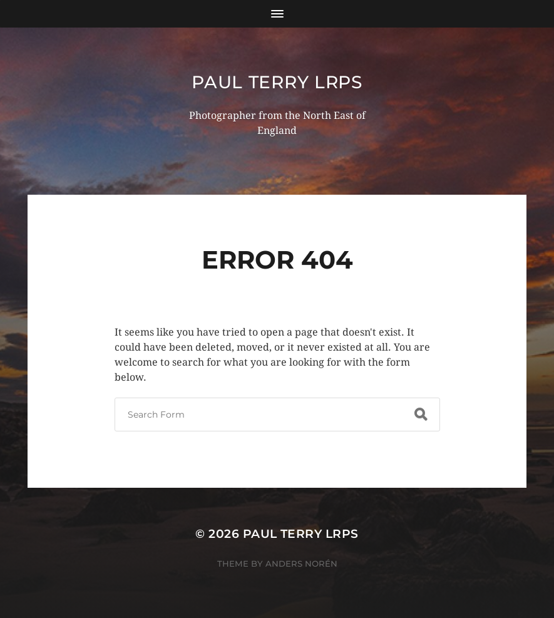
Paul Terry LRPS (277, 82)
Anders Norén (301, 564)
